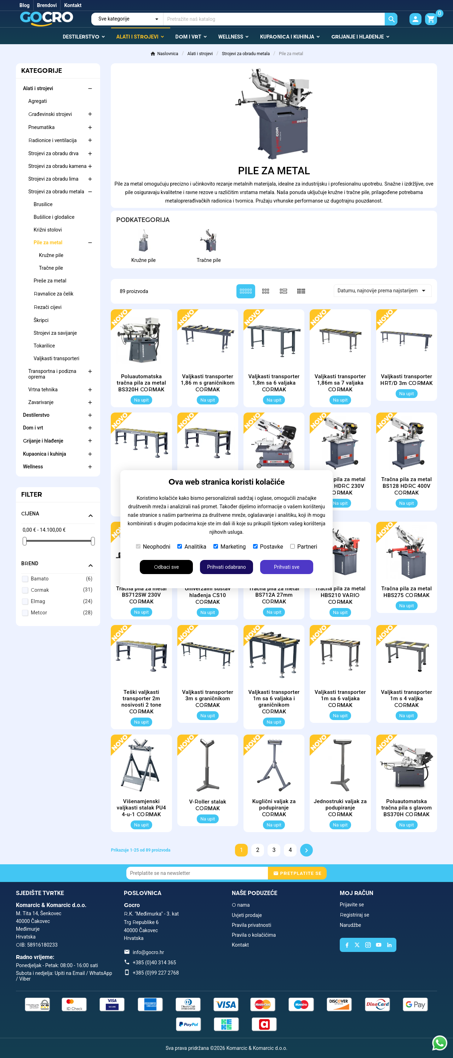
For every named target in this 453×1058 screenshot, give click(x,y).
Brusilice (43, 204)
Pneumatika (41, 127)
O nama (241, 905)
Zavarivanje (40, 402)
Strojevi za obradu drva (53, 153)
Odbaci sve (166, 567)
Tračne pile (51, 268)
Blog (24, 5)
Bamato (61, 578)
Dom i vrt (33, 428)
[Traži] (280, 19)
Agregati (37, 101)
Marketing (229, 546)
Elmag (61, 601)
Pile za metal (48, 242)
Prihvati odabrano (226, 567)
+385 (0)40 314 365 (154, 962)
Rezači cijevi (48, 307)
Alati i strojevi (38, 88)
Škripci (41, 320)
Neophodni (153, 546)
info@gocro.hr (148, 952)
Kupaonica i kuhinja (44, 454)
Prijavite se (352, 904)
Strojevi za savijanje (55, 333)
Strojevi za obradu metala (56, 191)
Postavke (268, 546)
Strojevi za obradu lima (53, 179)
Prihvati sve (286, 567)
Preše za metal (50, 281)
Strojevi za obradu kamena (57, 166)
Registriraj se (354, 915)
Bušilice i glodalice (54, 217)
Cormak (61, 590)
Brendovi (47, 5)
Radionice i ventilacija (52, 140)
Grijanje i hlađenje (43, 441)
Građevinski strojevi (50, 114)
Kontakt (72, 5)
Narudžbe (350, 925)
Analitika (191, 546)
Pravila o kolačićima (254, 935)
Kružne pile (51, 255)
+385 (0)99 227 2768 (156, 973)
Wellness (33, 466)
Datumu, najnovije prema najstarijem (383, 290)
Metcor (61, 612)
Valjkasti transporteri (56, 358)
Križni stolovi (48, 230)
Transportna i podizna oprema (52, 374)
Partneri (303, 546)
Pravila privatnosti (251, 925)
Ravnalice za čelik (53, 294)
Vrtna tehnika (43, 389)
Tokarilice (44, 346)
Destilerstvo (36, 415)
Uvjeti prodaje (247, 915)
